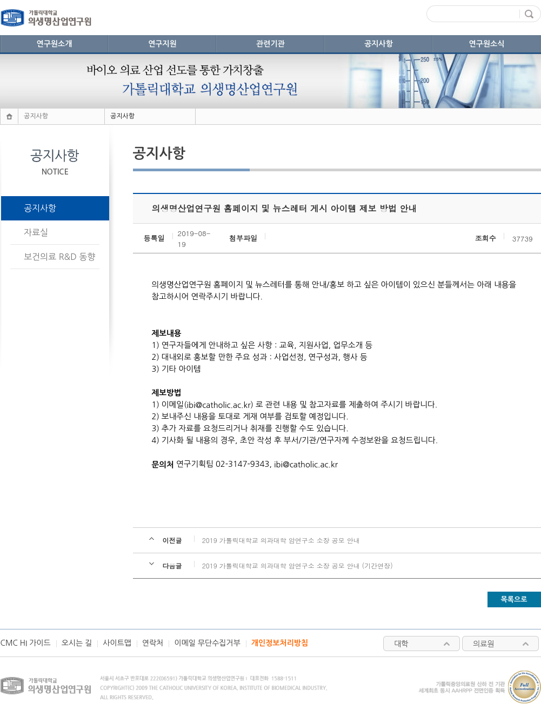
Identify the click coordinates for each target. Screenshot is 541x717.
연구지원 (162, 44)
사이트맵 (117, 643)
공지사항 (378, 44)
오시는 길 (77, 643)
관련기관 (270, 44)
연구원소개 (54, 44)
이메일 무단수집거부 (207, 643)
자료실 (36, 232)
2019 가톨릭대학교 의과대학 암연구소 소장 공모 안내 (281, 540)
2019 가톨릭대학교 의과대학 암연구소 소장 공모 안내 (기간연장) (297, 565)
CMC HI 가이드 (26, 643)
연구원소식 (487, 44)
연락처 (152, 643)
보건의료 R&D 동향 (59, 256)
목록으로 (514, 599)
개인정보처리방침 (279, 643)
